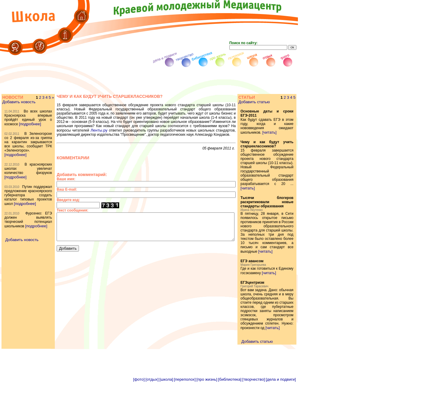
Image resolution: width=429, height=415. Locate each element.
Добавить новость (18, 102)
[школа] (166, 413)
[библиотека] (230, 413)
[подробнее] (15, 132)
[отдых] (151, 413)
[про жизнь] (206, 413)
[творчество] (253, 413)
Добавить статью (262, 102)
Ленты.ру (179, 126)
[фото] (139, 413)
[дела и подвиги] (281, 413)
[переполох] (185, 413)
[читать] (278, 132)
